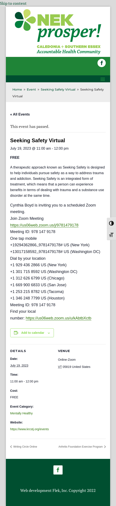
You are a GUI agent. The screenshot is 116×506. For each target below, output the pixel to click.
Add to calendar (32, 332)
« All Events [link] (20, 114)
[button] (101, 63)
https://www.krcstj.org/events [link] (29, 429)
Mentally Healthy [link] (21, 413)
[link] (58, 53)
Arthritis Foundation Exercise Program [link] (80, 446)
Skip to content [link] (13, 3)
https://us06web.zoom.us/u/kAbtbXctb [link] (58, 318)
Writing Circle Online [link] (25, 446)
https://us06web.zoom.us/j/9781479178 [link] (44, 225)
